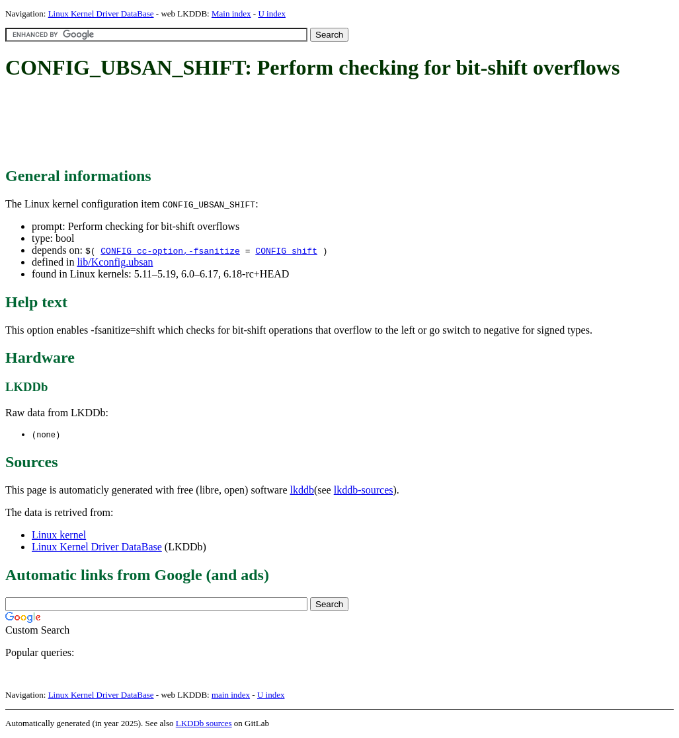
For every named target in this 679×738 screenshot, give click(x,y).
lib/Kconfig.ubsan (115, 262)
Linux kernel (59, 535)
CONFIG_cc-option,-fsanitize (170, 250)
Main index (231, 13)
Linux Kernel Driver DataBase (101, 13)
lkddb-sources (363, 490)
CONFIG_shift (286, 250)
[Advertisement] (246, 124)
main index (231, 695)
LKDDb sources (204, 724)
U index (272, 13)
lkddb (302, 490)
